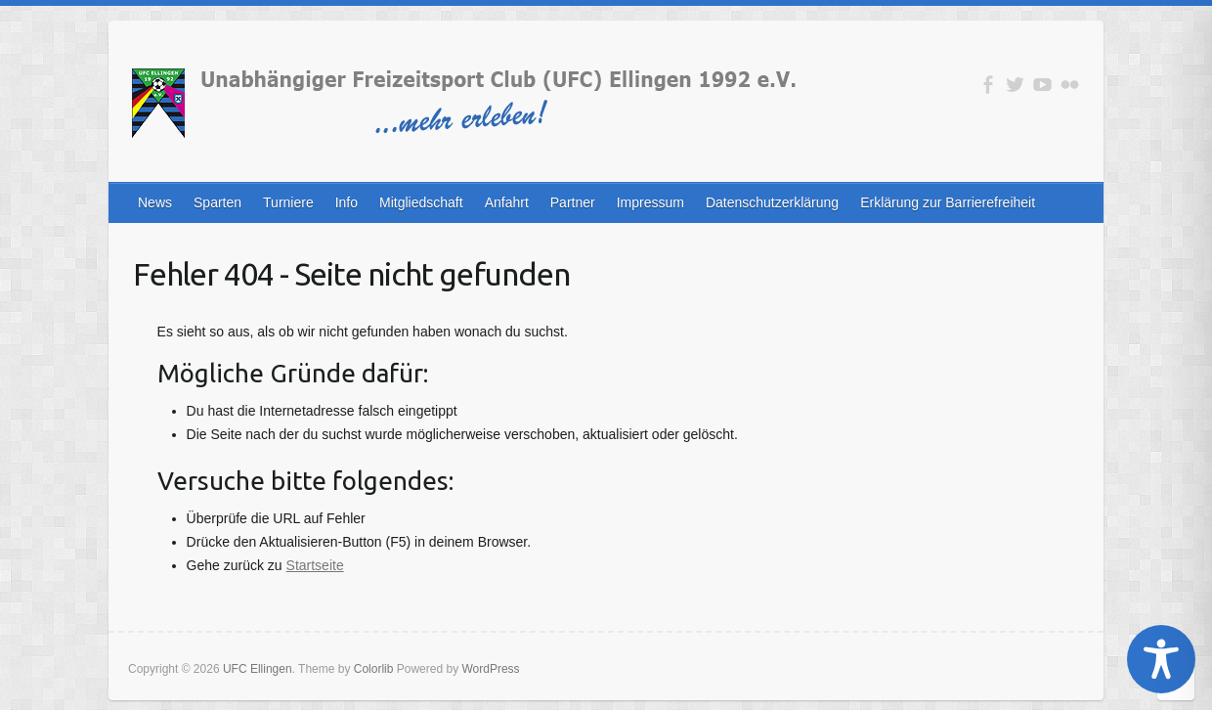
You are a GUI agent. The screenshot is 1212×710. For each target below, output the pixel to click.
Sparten (217, 202)
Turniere (288, 202)
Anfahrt (507, 202)
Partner (572, 202)
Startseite (315, 565)
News (155, 202)
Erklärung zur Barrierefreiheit (947, 202)
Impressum (650, 202)
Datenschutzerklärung (772, 202)
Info (346, 202)
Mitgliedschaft (421, 202)
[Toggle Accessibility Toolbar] (1161, 659)
